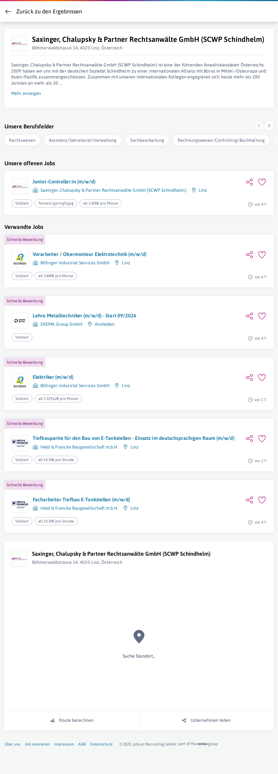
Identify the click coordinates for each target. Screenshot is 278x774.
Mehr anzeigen (26, 92)
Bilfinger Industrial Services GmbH (75, 261)
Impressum (64, 743)
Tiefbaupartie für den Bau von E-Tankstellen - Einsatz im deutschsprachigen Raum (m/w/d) (134, 437)
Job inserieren (37, 743)
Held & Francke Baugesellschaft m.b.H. (79, 445)
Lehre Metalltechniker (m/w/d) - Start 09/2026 (85, 314)
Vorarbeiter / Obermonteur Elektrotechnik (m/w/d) (89, 253)
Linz (203, 188)
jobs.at (139, 743)
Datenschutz (101, 743)
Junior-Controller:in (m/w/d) (64, 180)
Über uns (12, 743)
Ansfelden (105, 322)
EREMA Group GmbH (61, 322)
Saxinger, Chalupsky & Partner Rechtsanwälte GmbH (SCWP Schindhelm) (113, 188)
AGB (82, 743)
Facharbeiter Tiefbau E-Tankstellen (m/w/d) (81, 498)
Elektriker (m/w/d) (53, 376)
